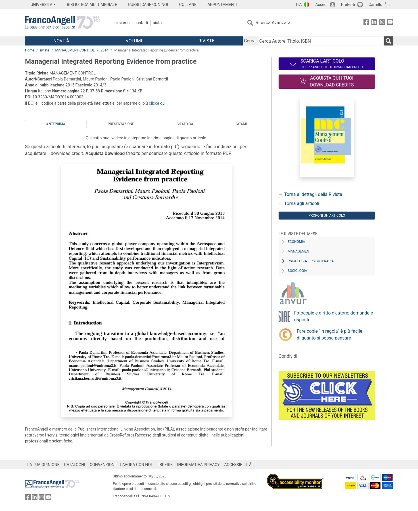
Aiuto (157, 22)
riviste (44, 50)
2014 (104, 50)
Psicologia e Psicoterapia (311, 261)
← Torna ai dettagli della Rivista (310, 194)
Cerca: (250, 41)
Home (29, 50)
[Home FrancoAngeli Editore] (62, 22)
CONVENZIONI (103, 464)
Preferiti (348, 4)
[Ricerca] (388, 40)
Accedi (321, 4)
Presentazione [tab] (121, 124)
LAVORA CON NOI (136, 464)
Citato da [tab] (185, 124)
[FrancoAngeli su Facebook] (366, 23)
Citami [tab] (241, 124)
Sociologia (297, 271)
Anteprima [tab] (55, 124)
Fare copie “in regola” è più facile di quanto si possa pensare (329, 334)
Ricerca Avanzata (273, 22)
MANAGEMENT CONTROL (75, 50)
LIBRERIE (164, 464)
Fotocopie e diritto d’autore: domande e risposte (333, 316)
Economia (296, 242)
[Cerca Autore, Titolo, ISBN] (321, 40)
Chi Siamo (120, 22)
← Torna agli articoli (299, 203)
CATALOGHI (74, 464)
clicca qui (157, 103)
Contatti (141, 22)
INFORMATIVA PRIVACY (198, 464)
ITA (299, 4)
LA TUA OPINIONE (43, 464)
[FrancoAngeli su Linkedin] (374, 23)
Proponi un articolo (326, 216)
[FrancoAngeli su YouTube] (390, 23)
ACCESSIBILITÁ (238, 464)
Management (299, 251)
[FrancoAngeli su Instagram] (382, 23)
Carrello (375, 4)
